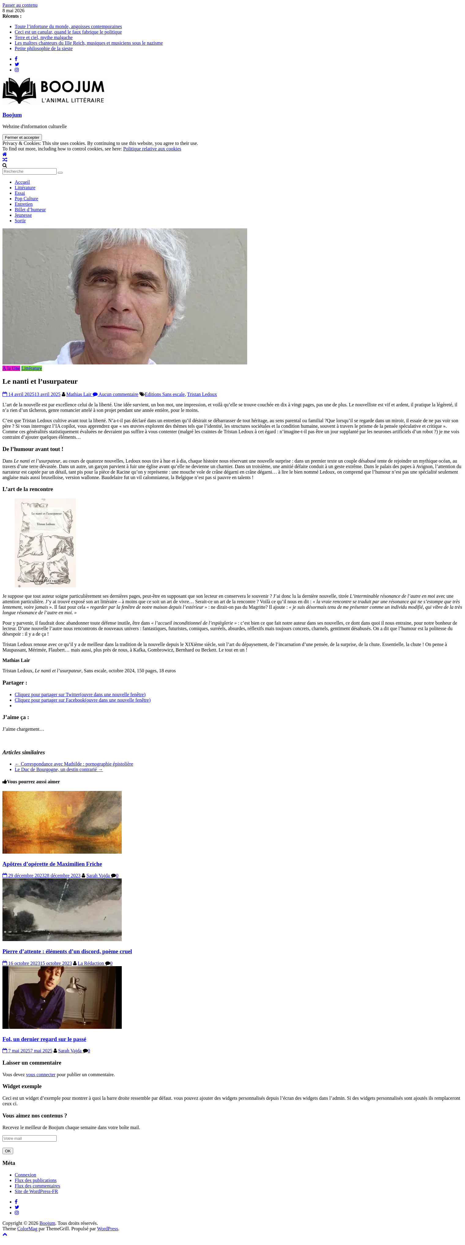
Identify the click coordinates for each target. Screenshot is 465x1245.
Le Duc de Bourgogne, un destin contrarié (59, 769)
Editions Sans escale (165, 394)
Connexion (25, 1174)
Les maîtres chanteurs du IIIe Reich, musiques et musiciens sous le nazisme (89, 43)
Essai (20, 193)
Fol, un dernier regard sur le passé (44, 1039)
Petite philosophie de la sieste (44, 48)
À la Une (11, 368)
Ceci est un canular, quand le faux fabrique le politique (68, 32)
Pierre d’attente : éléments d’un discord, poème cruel (67, 951)
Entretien (24, 204)
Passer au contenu (20, 5)
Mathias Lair (79, 394)
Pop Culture (26, 198)
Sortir (20, 220)
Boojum (12, 115)
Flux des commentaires (37, 1185)
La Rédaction (91, 963)
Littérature (25, 187)
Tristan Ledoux (202, 394)
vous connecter (40, 1074)
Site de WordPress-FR (36, 1191)
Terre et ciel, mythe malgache (44, 37)
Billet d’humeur (30, 209)
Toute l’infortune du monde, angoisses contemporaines (68, 26)
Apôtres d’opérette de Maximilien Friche (52, 864)
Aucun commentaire (115, 394)
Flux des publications (36, 1180)
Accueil (22, 182)
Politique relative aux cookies (152, 148)
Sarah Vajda (98, 875)
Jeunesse (23, 215)
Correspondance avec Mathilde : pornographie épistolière (74, 764)
